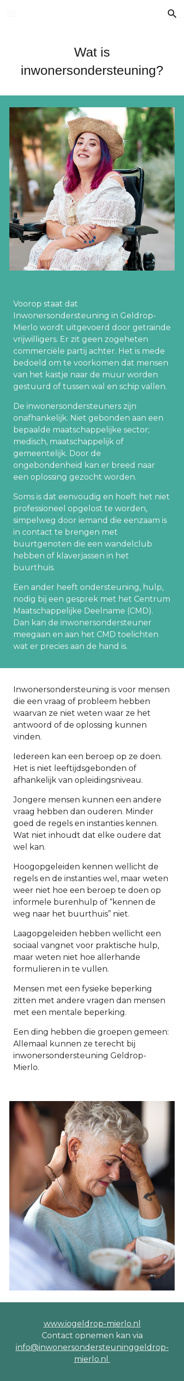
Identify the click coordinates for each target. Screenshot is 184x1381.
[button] (12, 13)
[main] (92, 61)
